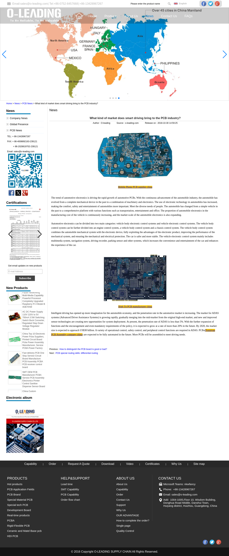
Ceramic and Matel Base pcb (24, 530)
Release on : (151, 123)
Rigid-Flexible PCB (18, 525)
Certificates (152, 463)
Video (129, 463)
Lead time (67, 484)
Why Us (177, 463)
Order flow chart (70, 499)
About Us (121, 484)
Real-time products (18, 515)
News (17, 103)
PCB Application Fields (20, 489)
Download (107, 463)
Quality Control (125, 530)
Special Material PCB (20, 499)
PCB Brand (14, 494)
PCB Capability (70, 494)
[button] (110, 98)
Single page (123, 525)
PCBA (10, 520)
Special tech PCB (17, 504)
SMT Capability (70, 489)
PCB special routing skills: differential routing (77, 353)
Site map (199, 463)
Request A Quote (79, 463)
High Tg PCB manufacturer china (135, 306)
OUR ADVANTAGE (127, 515)
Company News (19, 118)
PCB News (27, 103)
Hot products (14, 484)
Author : (97, 123)
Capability (30, 463)
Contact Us (123, 499)
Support (121, 504)
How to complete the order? (132, 520)
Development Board (19, 510)
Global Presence (19, 124)
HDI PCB (12, 536)
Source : (120, 123)
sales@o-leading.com (34, 3)
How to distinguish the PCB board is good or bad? (83, 349)
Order (52, 463)
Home (9, 103)
